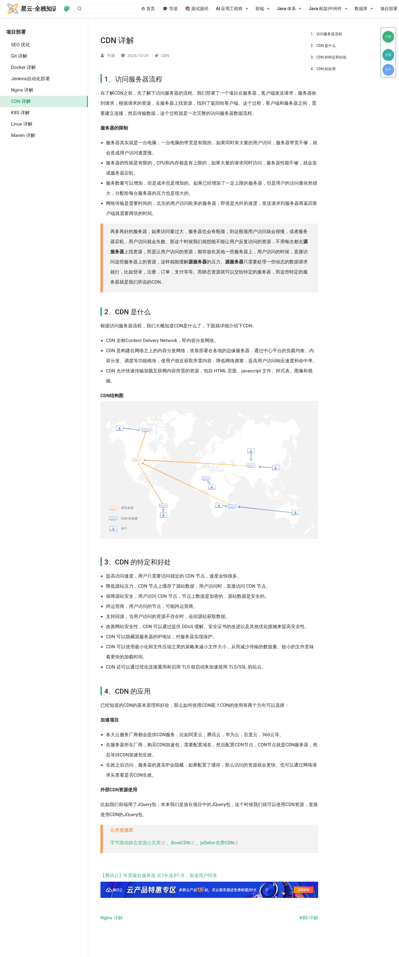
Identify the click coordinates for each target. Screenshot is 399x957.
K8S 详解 (20, 112)
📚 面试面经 (197, 8)
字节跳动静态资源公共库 (138, 843)
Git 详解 (19, 56)
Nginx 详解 (22, 90)
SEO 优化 (20, 44)
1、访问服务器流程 (326, 34)
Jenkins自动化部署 (30, 78)
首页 (148, 8)
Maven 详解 (23, 135)
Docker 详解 (23, 67)
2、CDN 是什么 (323, 45)
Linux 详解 (21, 124)
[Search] (105, 8)
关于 (388, 69)
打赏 (388, 36)
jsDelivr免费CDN (219, 843)
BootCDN (183, 843)
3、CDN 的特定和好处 (329, 57)
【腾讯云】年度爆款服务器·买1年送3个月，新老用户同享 (209, 885)
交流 (388, 54)
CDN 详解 (21, 101)
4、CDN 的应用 (323, 69)
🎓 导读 (170, 8)
